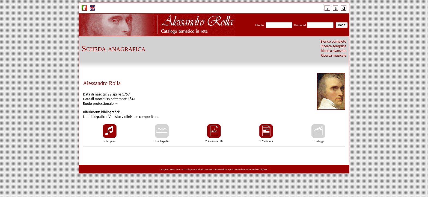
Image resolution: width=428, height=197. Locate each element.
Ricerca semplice (333, 46)
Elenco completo (334, 41)
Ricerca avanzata (333, 50)
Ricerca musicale (333, 55)
